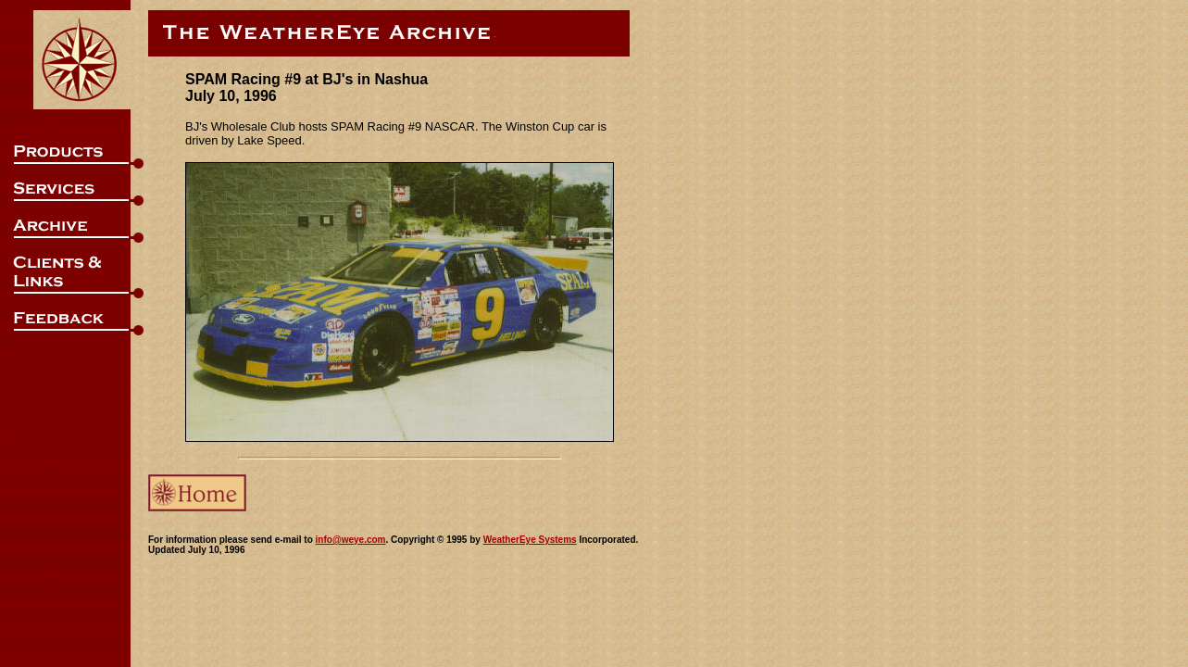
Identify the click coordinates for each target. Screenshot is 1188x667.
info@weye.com (351, 540)
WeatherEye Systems (530, 540)
